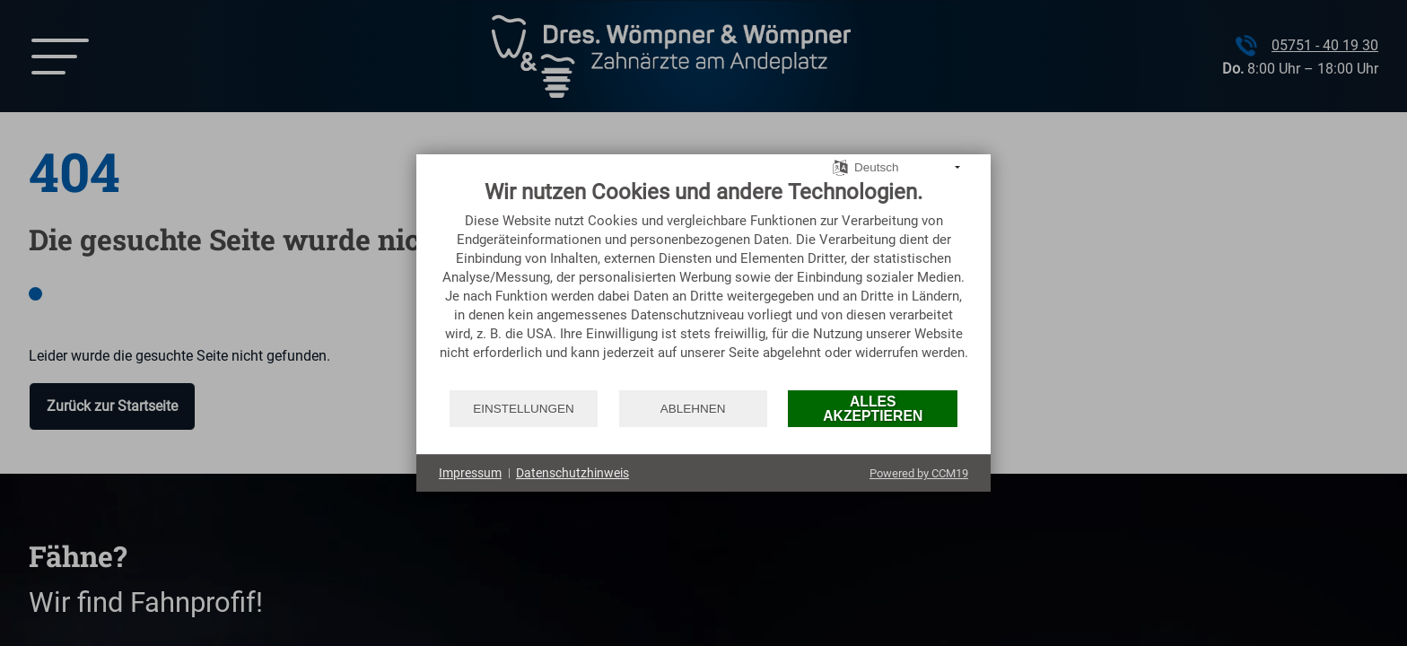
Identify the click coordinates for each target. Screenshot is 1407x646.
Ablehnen (693, 408)
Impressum (470, 473)
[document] (703, 283)
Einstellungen (523, 408)
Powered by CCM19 (919, 473)
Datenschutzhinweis (572, 473)
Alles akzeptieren (872, 408)
